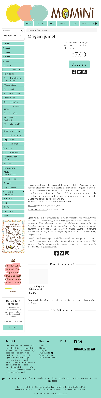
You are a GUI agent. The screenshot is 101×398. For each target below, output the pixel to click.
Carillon (7, 207)
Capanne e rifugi (11, 143)
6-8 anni (6, 56)
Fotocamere (9, 168)
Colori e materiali (11, 152)
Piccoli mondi (9, 97)
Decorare (8, 211)
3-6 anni (6, 52)
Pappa (7, 202)
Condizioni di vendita (47, 357)
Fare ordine (9, 198)
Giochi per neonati (12, 69)
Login (74, 23)
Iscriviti (13, 327)
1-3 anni (6, 48)
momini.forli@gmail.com (76, 389)
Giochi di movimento (13, 131)
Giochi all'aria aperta (12, 135)
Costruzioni (9, 89)
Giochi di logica (10, 113)
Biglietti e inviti (10, 187)
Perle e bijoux (10, 179)
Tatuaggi (7, 183)
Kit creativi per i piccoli (11, 157)
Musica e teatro (11, 85)
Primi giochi (9, 73)
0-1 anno (6, 43)
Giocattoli (7, 65)
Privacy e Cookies (46, 355)
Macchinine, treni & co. (12, 125)
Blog (52, 23)
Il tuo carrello (89, 23)
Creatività (32, 30)
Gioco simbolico (11, 102)
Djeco (33, 302)
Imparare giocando (12, 139)
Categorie (43, 350)
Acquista (79, 64)
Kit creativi (42, 30)
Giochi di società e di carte (12, 107)
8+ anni (6, 61)
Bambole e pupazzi (12, 93)
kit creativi (87, 300)
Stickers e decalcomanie (10, 173)
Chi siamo (40, 23)
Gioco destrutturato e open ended (12, 79)
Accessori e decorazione (8, 192)
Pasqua (6, 215)
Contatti (63, 23)
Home (28, 23)
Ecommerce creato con (50, 393)
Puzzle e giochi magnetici (10, 118)
